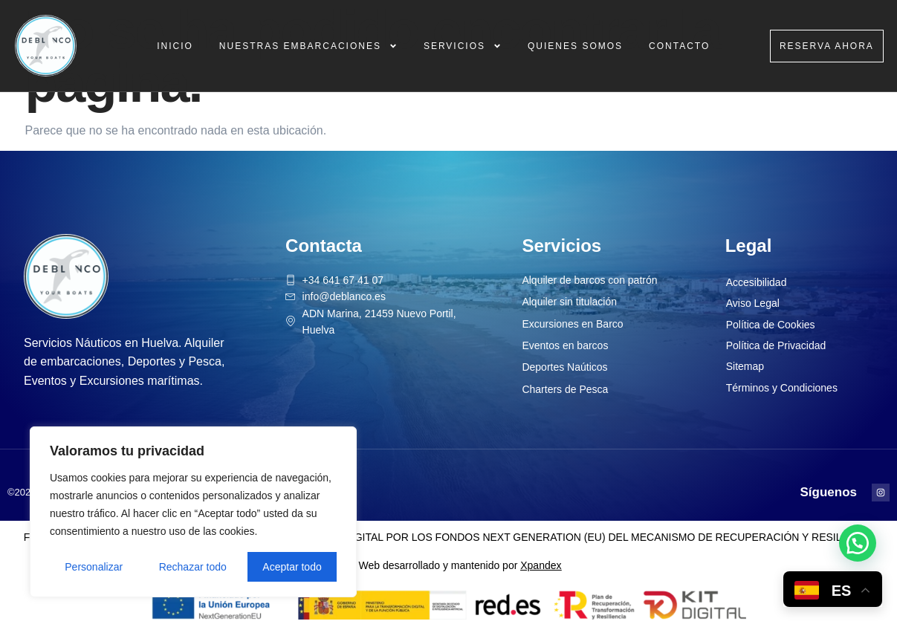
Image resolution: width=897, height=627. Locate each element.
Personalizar (94, 567)
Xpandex (540, 565)
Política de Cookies (770, 325)
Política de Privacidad (776, 345)
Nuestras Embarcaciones (308, 46)
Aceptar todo (291, 567)
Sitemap (745, 366)
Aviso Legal (753, 303)
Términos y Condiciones (782, 388)
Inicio (175, 46)
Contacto (679, 46)
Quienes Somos (575, 46)
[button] (857, 543)
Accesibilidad (756, 282)
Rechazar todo (193, 567)
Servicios (463, 46)
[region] (193, 511)
